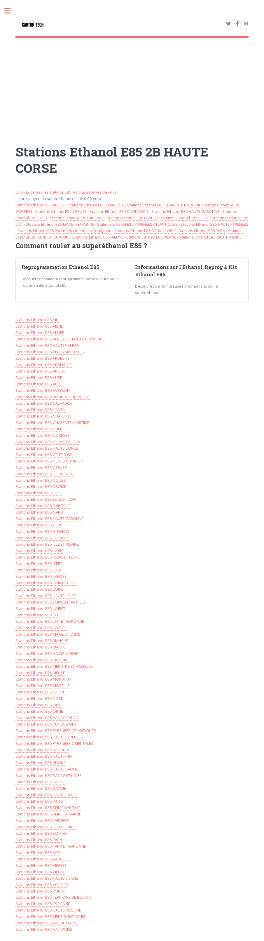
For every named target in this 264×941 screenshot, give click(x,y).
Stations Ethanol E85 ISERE (38, 563)
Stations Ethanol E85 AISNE (39, 326)
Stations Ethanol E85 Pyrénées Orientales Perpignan (64, 230)
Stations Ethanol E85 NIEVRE (40, 692)
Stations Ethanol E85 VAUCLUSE (43, 859)
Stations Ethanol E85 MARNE (40, 647)
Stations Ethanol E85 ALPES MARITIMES (49, 351)
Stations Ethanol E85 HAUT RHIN (43, 756)
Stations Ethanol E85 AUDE (38, 384)
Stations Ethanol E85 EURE (38, 492)
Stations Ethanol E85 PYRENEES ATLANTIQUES (137, 224)
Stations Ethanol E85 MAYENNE (42, 659)
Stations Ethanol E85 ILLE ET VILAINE (47, 544)
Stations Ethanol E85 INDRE (39, 550)
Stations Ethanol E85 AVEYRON (42, 390)
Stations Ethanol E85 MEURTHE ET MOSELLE (53, 666)
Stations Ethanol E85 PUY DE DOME (46, 724)
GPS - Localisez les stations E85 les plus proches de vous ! (66, 192)
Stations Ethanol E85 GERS (38, 525)
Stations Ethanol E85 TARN (202, 230)
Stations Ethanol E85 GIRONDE (77, 217)
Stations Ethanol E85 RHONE (40, 762)
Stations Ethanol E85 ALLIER (39, 332)
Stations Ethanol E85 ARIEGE (40, 205)
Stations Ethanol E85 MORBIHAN (43, 679)
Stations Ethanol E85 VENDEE (41, 865)
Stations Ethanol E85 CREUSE (61, 211)
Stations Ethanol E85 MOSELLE (42, 685)
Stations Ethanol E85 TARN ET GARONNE (50, 846)
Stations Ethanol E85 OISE (38, 704)
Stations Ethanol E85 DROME (40, 486)
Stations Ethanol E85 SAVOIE (40, 788)
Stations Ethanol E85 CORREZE (42, 435)
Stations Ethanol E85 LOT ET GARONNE (60, 224)
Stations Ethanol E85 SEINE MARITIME (48, 807)
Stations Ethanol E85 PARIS (39, 801)
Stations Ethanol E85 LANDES (132, 217)
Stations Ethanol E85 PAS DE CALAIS (47, 717)
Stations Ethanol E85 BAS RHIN (42, 749)
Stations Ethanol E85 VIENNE (98, 237)
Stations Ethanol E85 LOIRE (185, 217)
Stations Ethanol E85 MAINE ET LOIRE (47, 634)
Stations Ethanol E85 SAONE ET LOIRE (48, 775)
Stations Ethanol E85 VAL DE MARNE (46, 923)
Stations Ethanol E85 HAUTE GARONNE (185, 211)
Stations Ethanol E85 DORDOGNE (119, 211)
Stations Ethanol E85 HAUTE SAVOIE (46, 794)
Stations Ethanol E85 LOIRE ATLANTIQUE (50, 602)
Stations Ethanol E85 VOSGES (41, 884)
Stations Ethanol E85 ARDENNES (43, 364)
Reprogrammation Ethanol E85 (60, 267)
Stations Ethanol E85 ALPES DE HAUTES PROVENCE (60, 339)
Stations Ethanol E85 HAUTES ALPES (47, 345)
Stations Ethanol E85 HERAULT (42, 537)
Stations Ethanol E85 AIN (37, 319)
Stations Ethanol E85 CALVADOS (44, 403)
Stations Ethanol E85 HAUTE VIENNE (210, 237)
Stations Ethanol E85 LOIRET (40, 608)
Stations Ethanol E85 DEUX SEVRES (145, 230)
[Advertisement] (132, 84)
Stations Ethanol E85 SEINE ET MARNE (48, 814)
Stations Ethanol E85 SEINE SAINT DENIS (50, 916)
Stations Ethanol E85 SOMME (41, 833)
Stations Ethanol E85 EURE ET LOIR (45, 499)
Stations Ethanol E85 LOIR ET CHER (46, 582)
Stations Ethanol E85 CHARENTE (96, 205)
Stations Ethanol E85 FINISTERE (42, 505)
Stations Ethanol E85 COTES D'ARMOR (49, 461)
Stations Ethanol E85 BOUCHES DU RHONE (52, 396)
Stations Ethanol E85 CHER (38, 429)
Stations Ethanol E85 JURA (38, 570)
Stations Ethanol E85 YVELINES (42, 820)
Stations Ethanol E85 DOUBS (40, 480)
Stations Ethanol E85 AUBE (38, 377)
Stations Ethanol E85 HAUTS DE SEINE (48, 910)
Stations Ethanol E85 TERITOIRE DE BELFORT (54, 897)
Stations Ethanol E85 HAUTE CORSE (46, 448)
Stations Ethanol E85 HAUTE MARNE (46, 653)
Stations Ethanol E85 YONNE (40, 891)
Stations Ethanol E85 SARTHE (41, 782)
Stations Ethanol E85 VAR (37, 852)
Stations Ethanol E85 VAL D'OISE (43, 929)
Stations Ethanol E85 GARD (39, 512)
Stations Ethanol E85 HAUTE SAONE (46, 769)
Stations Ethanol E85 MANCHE (41, 640)
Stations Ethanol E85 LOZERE (41, 627)
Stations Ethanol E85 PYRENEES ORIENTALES (54, 743)
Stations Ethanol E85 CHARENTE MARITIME (164, 205)
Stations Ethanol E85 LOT (37, 615)
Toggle (10, 11)
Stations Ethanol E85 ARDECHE (42, 358)
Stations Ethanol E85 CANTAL (41, 409)
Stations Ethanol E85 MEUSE (40, 672)
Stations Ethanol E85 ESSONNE (42, 903)
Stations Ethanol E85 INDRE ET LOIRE (47, 557)
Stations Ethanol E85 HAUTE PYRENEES (214, 224)
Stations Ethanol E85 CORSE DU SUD (47, 441)
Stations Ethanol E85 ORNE (39, 711)
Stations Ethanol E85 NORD (39, 698)
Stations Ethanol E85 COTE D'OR (44, 454)
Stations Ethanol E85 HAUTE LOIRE (45, 595)
